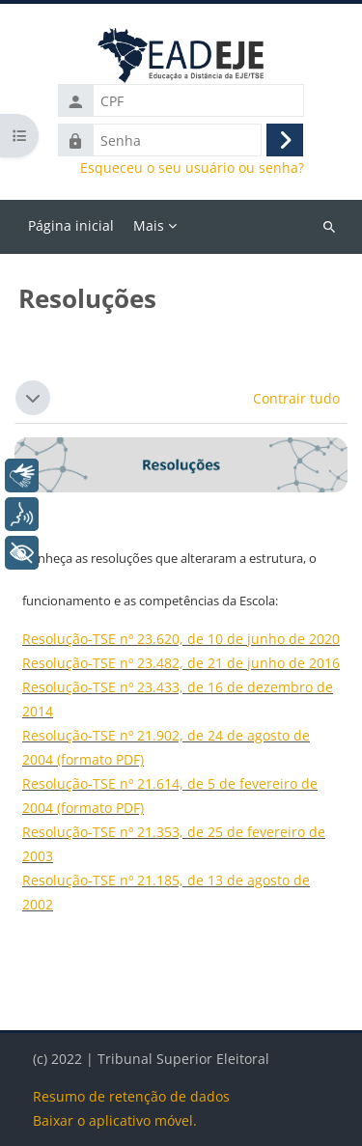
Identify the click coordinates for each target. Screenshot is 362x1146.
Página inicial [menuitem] (71, 225)
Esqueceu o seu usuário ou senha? (192, 168)
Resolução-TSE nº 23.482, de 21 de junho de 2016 (181, 663)
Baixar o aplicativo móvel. (115, 1120)
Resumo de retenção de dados (131, 1096)
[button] (32, 397)
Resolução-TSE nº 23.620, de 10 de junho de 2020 (181, 638)
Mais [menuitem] (148, 225)
